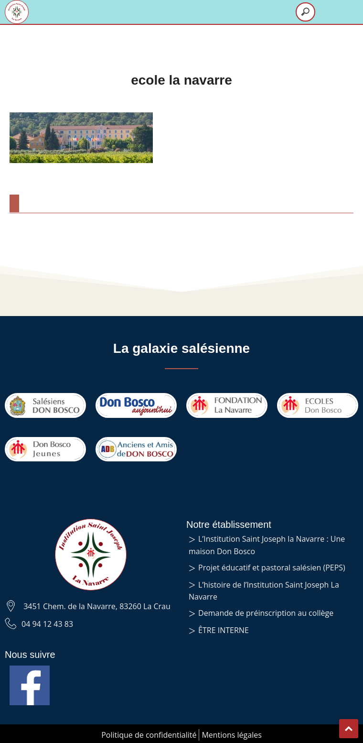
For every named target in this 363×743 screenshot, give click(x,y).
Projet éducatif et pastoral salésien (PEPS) (271, 567)
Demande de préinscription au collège (265, 613)
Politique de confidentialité (148, 735)
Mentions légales (231, 735)
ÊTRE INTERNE (223, 630)
